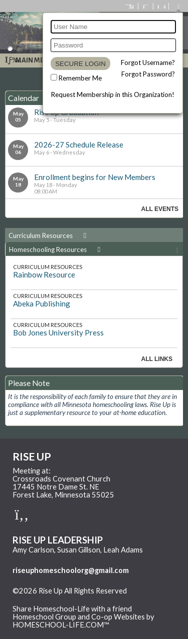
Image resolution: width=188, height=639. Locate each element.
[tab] (94, 235)
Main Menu (29, 60)
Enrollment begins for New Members (94, 177)
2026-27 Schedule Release (78, 144)
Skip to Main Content (54, 599)
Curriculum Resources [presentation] (49, 236)
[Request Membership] (145, 6)
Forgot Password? (148, 74)
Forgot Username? (148, 62)
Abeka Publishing (41, 303)
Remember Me (80, 78)
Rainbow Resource (44, 274)
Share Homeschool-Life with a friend (72, 608)
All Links (156, 359)
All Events (159, 209)
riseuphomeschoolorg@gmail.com (71, 570)
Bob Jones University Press (58, 332)
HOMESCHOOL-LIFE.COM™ (61, 624)
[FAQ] (160, 6)
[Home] (130, 6)
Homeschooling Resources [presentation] (56, 250)
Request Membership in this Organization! (112, 94)
